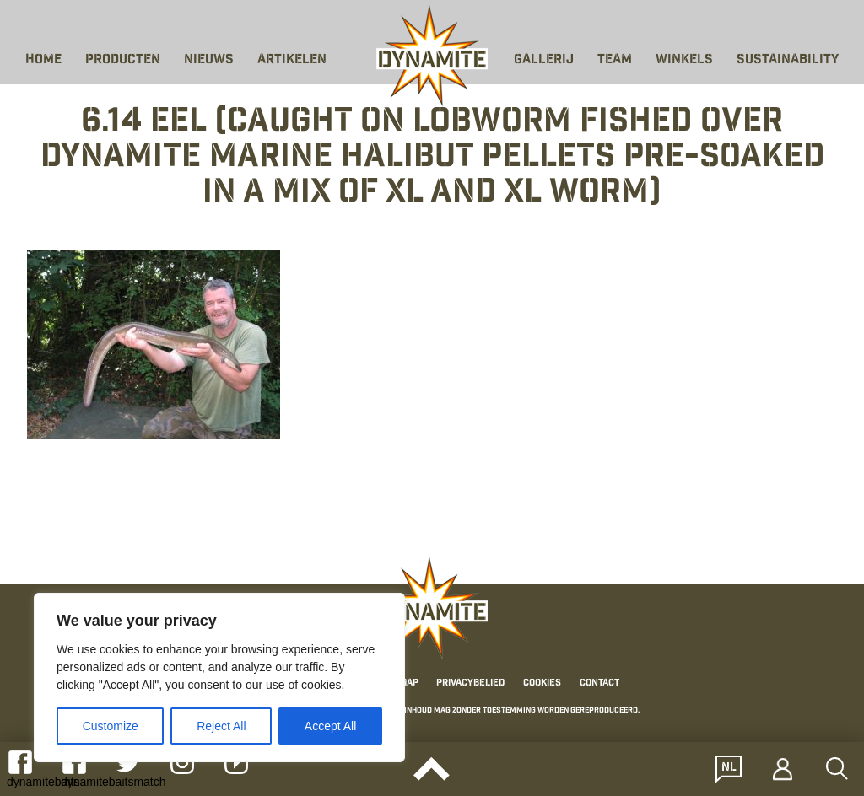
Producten (122, 60)
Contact (599, 684)
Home (43, 60)
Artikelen (292, 60)
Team (614, 60)
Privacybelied (470, 684)
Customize (110, 726)
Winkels (684, 60)
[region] (219, 677)
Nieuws (209, 60)
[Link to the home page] (432, 55)
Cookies (542, 684)
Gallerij (544, 60)
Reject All (221, 726)
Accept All (330, 726)
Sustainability (788, 60)
